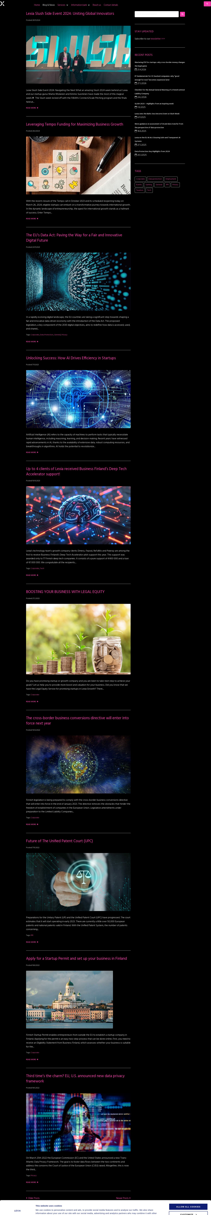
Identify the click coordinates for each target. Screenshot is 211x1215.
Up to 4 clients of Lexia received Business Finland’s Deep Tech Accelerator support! (76, 471)
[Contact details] (110, 5)
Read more (31, 108)
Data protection (46, 334)
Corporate (35, 334)
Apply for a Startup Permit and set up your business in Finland (77, 959)
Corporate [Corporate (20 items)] (140, 179)
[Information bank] (80, 5)
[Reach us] (96, 5)
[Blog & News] (48, 5)
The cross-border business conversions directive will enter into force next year (77, 721)
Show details (42, 1209)
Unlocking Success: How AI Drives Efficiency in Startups (71, 358)
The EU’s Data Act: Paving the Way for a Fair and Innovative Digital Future (74, 238)
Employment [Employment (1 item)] (171, 179)
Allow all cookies (188, 1192)
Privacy (64, 334)
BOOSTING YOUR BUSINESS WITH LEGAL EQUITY (65, 592)
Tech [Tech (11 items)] (149, 190)
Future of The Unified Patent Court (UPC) (59, 841)
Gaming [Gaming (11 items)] (149, 184)
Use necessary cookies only (189, 1208)
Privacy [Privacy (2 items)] (175, 184)
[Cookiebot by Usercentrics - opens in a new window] (17, 1210)
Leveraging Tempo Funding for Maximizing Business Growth (74, 124)
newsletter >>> (157, 39)
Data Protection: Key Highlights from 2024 (152, 151)
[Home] (37, 5)
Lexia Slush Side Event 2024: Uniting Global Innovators (70, 14)
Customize (188, 1200)
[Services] (63, 5)
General (57, 334)
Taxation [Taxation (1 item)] (139, 190)
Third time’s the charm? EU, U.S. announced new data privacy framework (75, 1078)
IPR (32, 935)
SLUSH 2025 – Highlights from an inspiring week (154, 103)
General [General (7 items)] (159, 184)
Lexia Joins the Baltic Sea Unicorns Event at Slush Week (157, 113)
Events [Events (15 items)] (139, 184)
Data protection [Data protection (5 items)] (155, 179)
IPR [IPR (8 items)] (167, 184)
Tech (42, 568)
